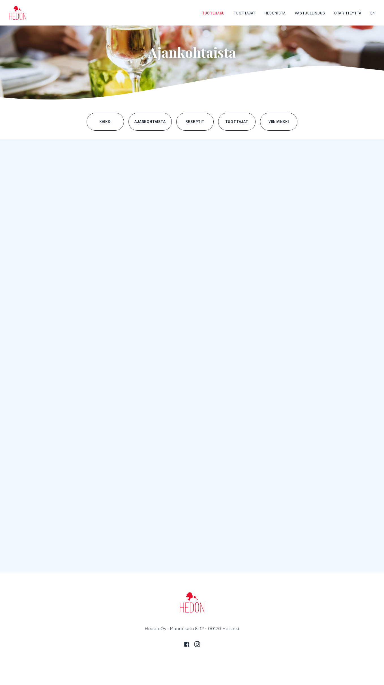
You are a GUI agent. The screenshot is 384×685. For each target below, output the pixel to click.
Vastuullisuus (310, 13)
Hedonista (275, 13)
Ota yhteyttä (348, 13)
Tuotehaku (213, 13)
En (372, 13)
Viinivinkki (279, 121)
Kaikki (105, 121)
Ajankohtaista (150, 121)
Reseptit (195, 121)
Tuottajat (245, 13)
